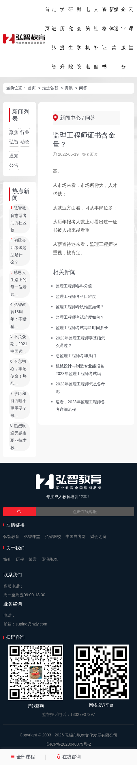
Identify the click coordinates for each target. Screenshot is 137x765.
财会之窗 (98, 536)
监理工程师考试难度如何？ (80, 306)
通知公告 (13, 160)
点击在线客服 (85, 511)
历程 (20, 559)
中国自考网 (75, 536)
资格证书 (104, 38)
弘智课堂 (32, 536)
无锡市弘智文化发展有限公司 (91, 735)
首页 (47, 19)
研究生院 (70, 38)
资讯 (69, 88)
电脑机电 (87, 38)
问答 (83, 88)
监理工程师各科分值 (74, 286)
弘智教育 (11, 536)
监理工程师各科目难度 (76, 296)
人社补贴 (96, 38)
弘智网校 (53, 536)
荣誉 (33, 559)
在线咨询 (68, 756)
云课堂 (131, 28)
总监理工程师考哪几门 (76, 355)
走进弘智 (54, 38)
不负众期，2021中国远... (18, 344)
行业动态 (24, 137)
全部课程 (23, 756)
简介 (7, 559)
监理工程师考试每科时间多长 (82, 327)
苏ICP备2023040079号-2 (68, 744)
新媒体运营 (114, 28)
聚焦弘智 (13, 137)
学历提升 (62, 38)
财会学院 (79, 38)
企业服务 (123, 38)
